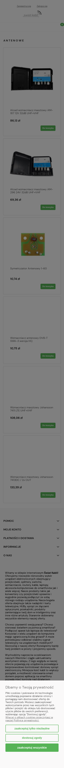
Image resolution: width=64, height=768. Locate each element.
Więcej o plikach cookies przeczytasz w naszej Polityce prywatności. (29, 719)
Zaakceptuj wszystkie (32, 747)
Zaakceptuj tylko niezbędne (32, 728)
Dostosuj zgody (32, 737)
